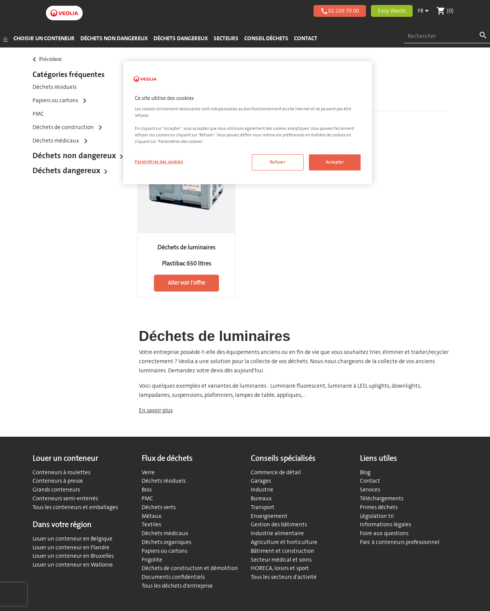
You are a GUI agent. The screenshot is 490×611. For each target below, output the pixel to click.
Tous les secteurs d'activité (284, 577)
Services (370, 490)
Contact (370, 481)
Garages (261, 481)
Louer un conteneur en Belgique (73, 539)
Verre (148, 472)
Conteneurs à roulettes (61, 472)
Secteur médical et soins (281, 560)
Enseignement (269, 516)
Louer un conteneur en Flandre (71, 548)
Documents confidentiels (173, 577)
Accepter (335, 162)
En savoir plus (156, 410)
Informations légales (385, 525)
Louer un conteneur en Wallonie (73, 565)
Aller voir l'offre (186, 283)
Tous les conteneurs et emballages (75, 507)
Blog (365, 472)
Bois (147, 490)
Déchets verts (159, 507)
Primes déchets (379, 507)
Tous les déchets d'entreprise (177, 586)
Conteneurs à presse (58, 481)
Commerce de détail (276, 472)
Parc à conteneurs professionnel (399, 542)
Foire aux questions (384, 533)
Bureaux (261, 499)
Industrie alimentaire (277, 533)
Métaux (152, 516)
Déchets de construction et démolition (190, 568)
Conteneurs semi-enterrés (65, 499)
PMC (38, 114)
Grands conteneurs (56, 490)
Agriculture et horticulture (284, 542)
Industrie (262, 490)
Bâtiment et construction (282, 551)
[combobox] (447, 36)
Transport (262, 507)
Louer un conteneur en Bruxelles (73, 556)
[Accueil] (5, 38)
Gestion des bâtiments (279, 525)
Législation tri (377, 516)
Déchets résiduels (55, 87)
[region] (247, 123)
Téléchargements (381, 499)
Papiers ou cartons (164, 551)
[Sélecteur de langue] (424, 11)
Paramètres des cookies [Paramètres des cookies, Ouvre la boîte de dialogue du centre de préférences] (159, 162)
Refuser (278, 162)
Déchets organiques (166, 542)
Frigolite (152, 560)
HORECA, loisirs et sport (280, 568)
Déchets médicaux (165, 533)
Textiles (151, 525)
